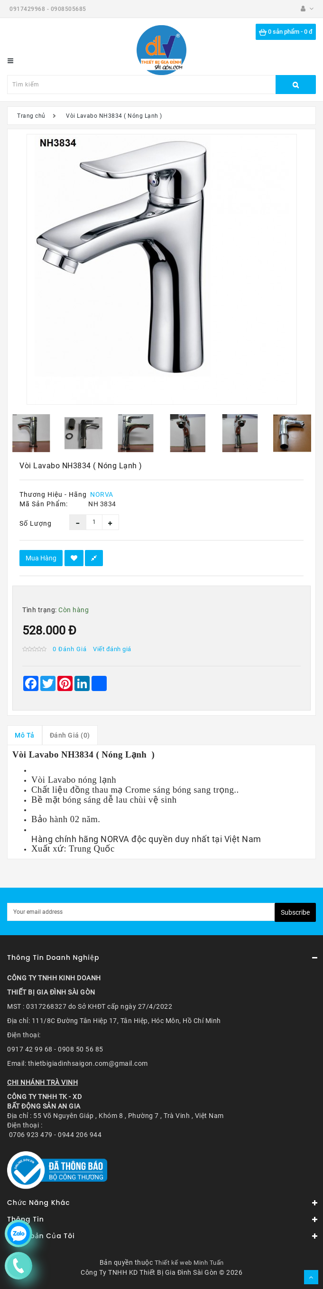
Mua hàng (41, 558)
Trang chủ (31, 116)
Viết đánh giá (112, 649)
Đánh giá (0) (70, 735)
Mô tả (25, 735)
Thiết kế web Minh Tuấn (189, 1262)
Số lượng (35, 523)
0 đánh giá (70, 649)
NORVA (101, 494)
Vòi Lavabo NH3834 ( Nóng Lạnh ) (114, 116)
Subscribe (295, 912)
